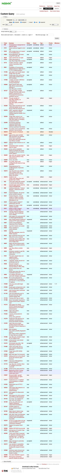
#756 (5, 59)
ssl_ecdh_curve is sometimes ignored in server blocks (17, 129)
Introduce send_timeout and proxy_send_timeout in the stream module (16, 451)
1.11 (56, 284)
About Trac (57, 6)
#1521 (5, 75)
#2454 (5, 116)
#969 (5, 268)
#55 (5, 45)
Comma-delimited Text (28, 468)
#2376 (5, 110)
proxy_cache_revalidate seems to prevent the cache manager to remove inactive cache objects (16, 151)
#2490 (5, 122)
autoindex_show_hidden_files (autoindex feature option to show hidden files (17, 240)
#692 (5, 251)
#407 (5, 222)
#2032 (5, 387)
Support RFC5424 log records (17, 428)
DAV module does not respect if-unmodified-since (17, 52)
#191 (5, 48)
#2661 (5, 161)
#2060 (5, 84)
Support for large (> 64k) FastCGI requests (15, 206)
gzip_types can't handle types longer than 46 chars (17, 72)
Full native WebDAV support (16, 455)
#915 (5, 260)
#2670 (5, 166)
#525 (5, 235)
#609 (5, 243)
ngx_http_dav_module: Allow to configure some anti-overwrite (17, 365)
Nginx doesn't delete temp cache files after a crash (16, 411)
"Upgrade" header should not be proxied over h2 (17, 261)
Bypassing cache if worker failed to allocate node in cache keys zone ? (16, 372)
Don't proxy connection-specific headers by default (16, 457)
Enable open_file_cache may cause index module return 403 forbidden (16, 76)
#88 (5, 188)
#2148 (5, 402)
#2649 (5, 155)
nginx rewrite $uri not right (16, 57)
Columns (6, 29)
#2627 (5, 142)
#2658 (5, 160)
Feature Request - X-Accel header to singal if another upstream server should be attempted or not (16, 198)
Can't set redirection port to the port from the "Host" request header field (16, 295)
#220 (5, 192)
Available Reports (44, 11)
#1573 (5, 356)
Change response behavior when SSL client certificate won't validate (16, 213)
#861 (5, 67)
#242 (5, 51)
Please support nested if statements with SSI (15, 202)
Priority (51, 43)
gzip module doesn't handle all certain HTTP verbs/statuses (17, 220)
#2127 (5, 90)
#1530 (5, 351)
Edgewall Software (17, 471)
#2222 (5, 414)
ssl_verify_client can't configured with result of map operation (17, 163)
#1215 (5, 304)
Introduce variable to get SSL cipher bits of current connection (17, 253)
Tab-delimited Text (43, 468)
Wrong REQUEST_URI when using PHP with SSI (16, 55)
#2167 (5, 406)
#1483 (5, 346)
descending (21, 31)
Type (41, 43)
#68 (5, 185)
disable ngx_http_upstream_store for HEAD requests (17, 232)
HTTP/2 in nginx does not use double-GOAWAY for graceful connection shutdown (17, 422)
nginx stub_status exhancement (14, 311)
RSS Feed (16, 468)
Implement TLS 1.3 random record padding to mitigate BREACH (16, 381)
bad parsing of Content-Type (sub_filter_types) (16, 430)
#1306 (5, 337)
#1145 (5, 293)
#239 (5, 205)
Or (50, 24)
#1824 (5, 370)
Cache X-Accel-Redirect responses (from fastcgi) (16, 223)
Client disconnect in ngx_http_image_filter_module (17, 60)
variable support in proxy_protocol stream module (15, 408)
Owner (34, 43)
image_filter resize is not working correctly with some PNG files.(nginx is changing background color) (16, 119)
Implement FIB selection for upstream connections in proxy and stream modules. (16, 320)
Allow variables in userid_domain (14, 228)
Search (57, 8)
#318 (5, 211)
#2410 (5, 441)
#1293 (5, 323)
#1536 (5, 354)
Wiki (40, 8)
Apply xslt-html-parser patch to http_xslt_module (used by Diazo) (17, 245)
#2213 (5, 98)
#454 (5, 231)
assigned (24, 22)
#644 (5, 57)
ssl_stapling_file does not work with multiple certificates (17, 275)
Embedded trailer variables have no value (16, 146)
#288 (5, 54)
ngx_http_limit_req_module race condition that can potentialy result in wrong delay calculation (16, 173)
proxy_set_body (13, 160)
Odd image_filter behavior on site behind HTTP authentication (17, 389)
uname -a (24, 35)
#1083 (5, 287)
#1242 (5, 310)
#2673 (5, 171)
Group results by (5, 31)
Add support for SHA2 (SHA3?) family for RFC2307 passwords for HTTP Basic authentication (16, 307)
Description (16, 35)
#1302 (5, 329)
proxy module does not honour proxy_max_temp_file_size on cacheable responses (17, 271)
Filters (5, 16)
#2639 (5, 146)
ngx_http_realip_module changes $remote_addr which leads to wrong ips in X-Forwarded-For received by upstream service (17, 93)
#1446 (5, 72)
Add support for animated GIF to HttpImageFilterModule (17, 217)
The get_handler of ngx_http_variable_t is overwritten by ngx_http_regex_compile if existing (16, 101)
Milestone (57, 43)
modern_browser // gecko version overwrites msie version (16, 64)
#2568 (5, 450)
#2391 (5, 430)
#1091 (5, 290)
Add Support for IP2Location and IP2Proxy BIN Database (17, 396)
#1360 (5, 340)
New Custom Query (55, 11)
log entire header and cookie (16, 226)
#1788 (5, 368)
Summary (11, 43)
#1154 (5, 298)
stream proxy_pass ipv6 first (16, 368)
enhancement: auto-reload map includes (16, 340)
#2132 (5, 398)
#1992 (5, 384)
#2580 (5, 455)
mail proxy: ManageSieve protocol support (16, 361)
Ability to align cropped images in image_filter (15, 209)
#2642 (5, 149)
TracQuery (44, 464)
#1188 (5, 300)
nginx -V (29, 35)
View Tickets (48, 8)
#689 (5, 248)
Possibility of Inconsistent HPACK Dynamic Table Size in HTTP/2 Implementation (17, 69)
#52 (5, 181)
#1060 (5, 284)
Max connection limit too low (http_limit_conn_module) (17, 236)
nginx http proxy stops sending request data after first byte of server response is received (17, 325)
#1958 (5, 80)
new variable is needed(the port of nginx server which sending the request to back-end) (16, 446)
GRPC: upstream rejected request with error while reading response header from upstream (17, 112)
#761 (5, 256)
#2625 (5, 135)
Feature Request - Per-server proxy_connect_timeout (16, 193)
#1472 (5, 343)
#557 (5, 239)
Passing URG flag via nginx (16, 298)
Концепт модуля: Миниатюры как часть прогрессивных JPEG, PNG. (17, 265)
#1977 (5, 379)
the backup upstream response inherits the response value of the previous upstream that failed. (17, 125)
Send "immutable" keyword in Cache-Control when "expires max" (17, 301)
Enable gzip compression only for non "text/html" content (17, 287)
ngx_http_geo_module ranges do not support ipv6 (17, 337)
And (4, 24)
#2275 (5, 425)
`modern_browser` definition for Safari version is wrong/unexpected (16, 81)
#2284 (5, 428)
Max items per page (40, 35)
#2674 (5, 177)
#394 (5, 219)
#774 (5, 62)
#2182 (5, 411)
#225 (5, 202)
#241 (5, 208)
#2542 (5, 128)
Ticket (5, 43)
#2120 (5, 395)
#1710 (5, 364)
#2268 (5, 105)
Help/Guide (50, 6)
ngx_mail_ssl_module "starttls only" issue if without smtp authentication (17, 156)
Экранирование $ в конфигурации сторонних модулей (16, 168)
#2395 (5, 433)
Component (9, 20)
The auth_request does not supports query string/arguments (16, 257)
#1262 (5, 314)
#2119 (5, 392)
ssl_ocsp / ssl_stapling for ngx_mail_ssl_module (16, 399)
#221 (5, 196)
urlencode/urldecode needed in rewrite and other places (17, 182)
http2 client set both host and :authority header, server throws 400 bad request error (17, 107)
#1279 (5, 318)
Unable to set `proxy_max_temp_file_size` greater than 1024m (16, 178)
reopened (42, 22)
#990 (5, 274)
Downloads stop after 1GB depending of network (16, 344)
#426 (5, 226)
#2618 (5, 132)
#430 (5, 227)
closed (30, 22)
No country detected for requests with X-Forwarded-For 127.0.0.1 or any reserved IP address (17, 280)
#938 (5, 264)
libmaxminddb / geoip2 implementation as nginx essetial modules (15, 376)
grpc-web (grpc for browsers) (17, 354)
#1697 (5, 361)
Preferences (42, 6)
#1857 (5, 375)
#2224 (5, 420)
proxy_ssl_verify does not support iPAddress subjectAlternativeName (16, 403)
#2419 (5, 444)
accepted (16, 22)
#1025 (5, 277)
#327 (5, 216)
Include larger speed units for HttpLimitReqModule (17, 185)
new (36, 22)
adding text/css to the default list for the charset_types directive (17, 357)
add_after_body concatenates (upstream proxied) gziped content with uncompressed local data (17, 417)
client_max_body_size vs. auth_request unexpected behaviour (16, 348)
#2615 (5, 456)
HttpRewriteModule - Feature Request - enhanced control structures (17, 189)
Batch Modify (7, 461)
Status (10, 22)
